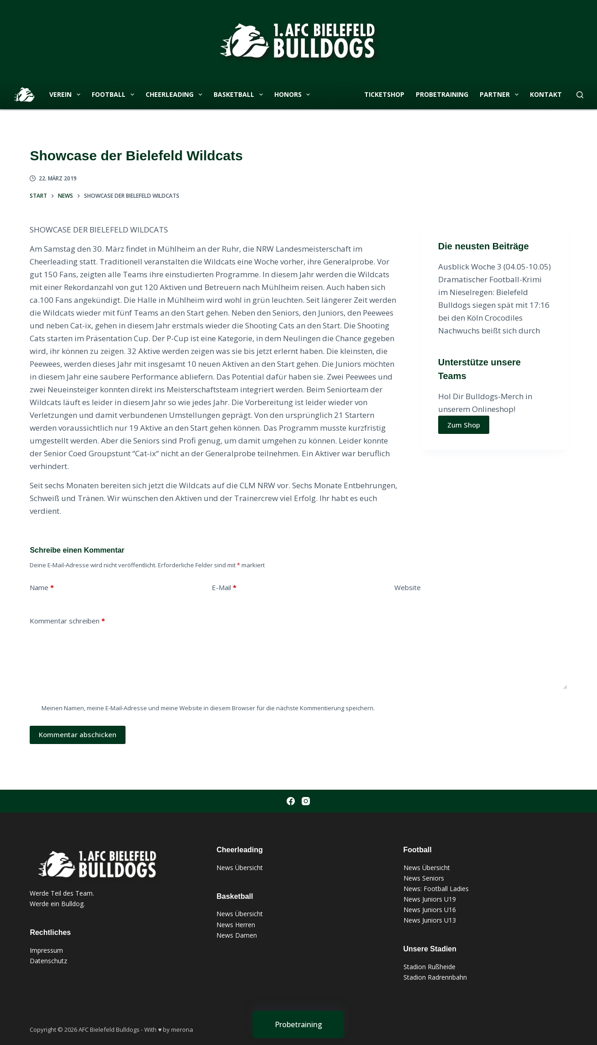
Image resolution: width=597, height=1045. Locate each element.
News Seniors (423, 878)
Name (42, 587)
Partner (501, 94)
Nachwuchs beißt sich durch (489, 330)
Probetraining (442, 94)
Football (115, 94)
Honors (294, 94)
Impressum (46, 950)
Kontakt (546, 94)
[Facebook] (291, 801)
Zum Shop (463, 424)
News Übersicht (239, 867)
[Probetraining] (298, 1024)
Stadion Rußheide (429, 966)
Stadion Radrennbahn (435, 977)
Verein (66, 94)
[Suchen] (579, 94)
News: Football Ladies (436, 888)
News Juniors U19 (429, 899)
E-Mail (224, 587)
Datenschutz (48, 960)
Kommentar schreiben (67, 621)
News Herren (235, 924)
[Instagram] (306, 801)
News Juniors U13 (429, 920)
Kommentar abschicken (77, 734)
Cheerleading (176, 94)
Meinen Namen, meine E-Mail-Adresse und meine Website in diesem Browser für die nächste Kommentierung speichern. (208, 708)
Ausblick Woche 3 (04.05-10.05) (494, 266)
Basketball (240, 94)
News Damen (236, 935)
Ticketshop (384, 94)
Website (407, 587)
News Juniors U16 (429, 909)
